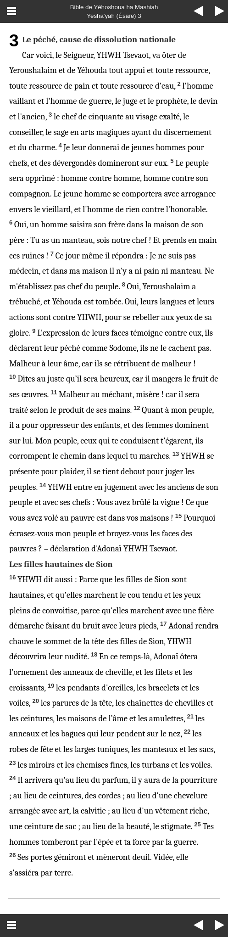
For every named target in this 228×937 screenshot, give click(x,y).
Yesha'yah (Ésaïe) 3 (114, 15)
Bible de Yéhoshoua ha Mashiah (114, 7)
